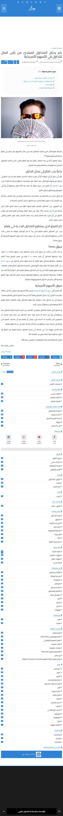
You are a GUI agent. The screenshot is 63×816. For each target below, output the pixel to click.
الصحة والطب (55, 415)
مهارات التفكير (55, 555)
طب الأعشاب (55, 426)
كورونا (58, 422)
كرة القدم (56, 487)
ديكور (58, 606)
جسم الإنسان (55, 702)
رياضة (58, 483)
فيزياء (58, 699)
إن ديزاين (57, 655)
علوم (58, 672)
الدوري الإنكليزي (54, 479)
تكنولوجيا (57, 580)
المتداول (55, 185)
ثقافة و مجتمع (55, 572)
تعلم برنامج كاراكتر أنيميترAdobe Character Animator (41, 659)
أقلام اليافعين (55, 469)
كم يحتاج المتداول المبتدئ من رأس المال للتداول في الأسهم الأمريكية (31, 54)
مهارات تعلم (56, 559)
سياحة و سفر (55, 587)
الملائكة (57, 742)
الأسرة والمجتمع (54, 591)
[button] (31, 754)
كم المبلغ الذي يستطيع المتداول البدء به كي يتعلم (38, 81)
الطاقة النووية (55, 725)
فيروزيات (57, 610)
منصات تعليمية (55, 648)
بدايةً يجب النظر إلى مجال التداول (43, 78)
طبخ (59, 619)
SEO (58, 538)
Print (10, 61)
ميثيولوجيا (56, 717)
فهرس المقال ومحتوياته (47, 71)
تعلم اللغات (56, 633)
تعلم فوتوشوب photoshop (50, 637)
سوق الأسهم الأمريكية (46, 88)
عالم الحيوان (56, 691)
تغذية (58, 623)
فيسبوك (57, 534)
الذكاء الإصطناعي (53, 710)
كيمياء (58, 706)
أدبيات (58, 496)
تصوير (58, 602)
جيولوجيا (57, 714)
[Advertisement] (31, 32)
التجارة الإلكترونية (54, 530)
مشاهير (57, 584)
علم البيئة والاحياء (54, 680)
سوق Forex (49, 84)
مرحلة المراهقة (54, 466)
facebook (10, 372)
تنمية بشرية (56, 551)
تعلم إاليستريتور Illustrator (50, 652)
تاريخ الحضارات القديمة (52, 684)
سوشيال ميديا (55, 595)
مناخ (58, 721)
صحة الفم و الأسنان (53, 418)
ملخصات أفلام (55, 384)
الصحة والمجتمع (54, 411)
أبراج (58, 598)
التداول (51, 210)
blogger (4, 372)
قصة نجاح (56, 527)
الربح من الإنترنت (54, 523)
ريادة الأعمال (6, 351)
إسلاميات (57, 735)
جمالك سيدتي (55, 394)
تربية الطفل (56, 458)
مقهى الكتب (55, 506)
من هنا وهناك (55, 576)
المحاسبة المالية (54, 542)
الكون (58, 676)
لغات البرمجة (55, 644)
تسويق (57, 519)
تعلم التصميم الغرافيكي (51, 640)
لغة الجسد (56, 563)
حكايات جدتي (55, 462)
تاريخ (58, 687)
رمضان (58, 738)
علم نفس (56, 669)
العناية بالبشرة (55, 397)
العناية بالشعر (55, 401)
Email (4, 61)
